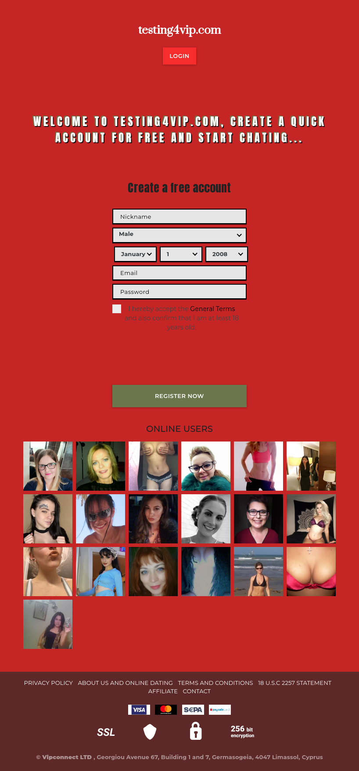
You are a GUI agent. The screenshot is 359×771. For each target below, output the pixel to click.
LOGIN (179, 55)
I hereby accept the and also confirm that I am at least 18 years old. (175, 317)
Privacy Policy (48, 682)
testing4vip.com (179, 30)
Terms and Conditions (215, 682)
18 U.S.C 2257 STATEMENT (294, 682)
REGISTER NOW (179, 395)
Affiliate (163, 691)
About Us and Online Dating (125, 682)
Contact (197, 691)
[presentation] (179, 364)
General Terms (212, 309)
